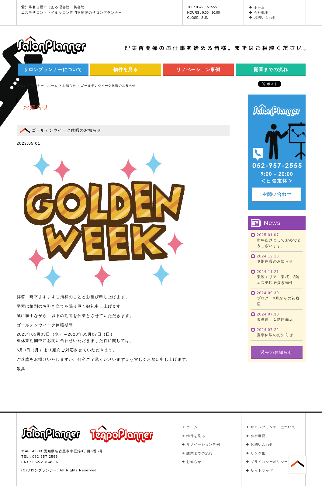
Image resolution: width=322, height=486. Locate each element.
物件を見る (125, 69)
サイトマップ (259, 470)
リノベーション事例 (198, 69)
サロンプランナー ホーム (37, 85)
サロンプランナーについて (53, 69)
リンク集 (256, 453)
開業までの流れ (271, 69)
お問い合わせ (262, 17)
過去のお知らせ (276, 352)
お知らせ (192, 462)
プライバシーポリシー (267, 462)
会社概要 (259, 12)
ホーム (257, 7)
